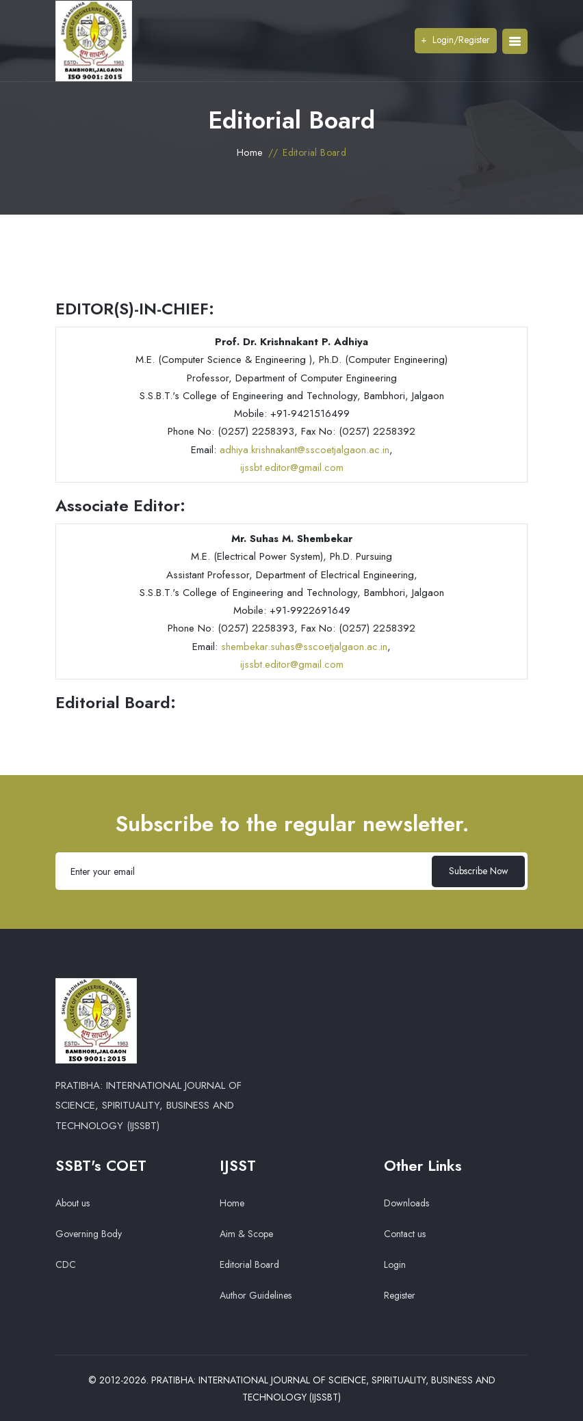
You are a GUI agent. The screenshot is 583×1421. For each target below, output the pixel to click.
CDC (65, 1264)
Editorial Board (249, 1264)
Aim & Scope (246, 1234)
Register (399, 1295)
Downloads (406, 1203)
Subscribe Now (477, 871)
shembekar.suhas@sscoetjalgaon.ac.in (304, 646)
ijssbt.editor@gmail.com (292, 467)
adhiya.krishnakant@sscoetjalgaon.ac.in (304, 449)
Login (395, 1264)
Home (250, 152)
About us (72, 1203)
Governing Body (88, 1234)
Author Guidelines (256, 1295)
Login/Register (454, 39)
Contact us (405, 1234)
